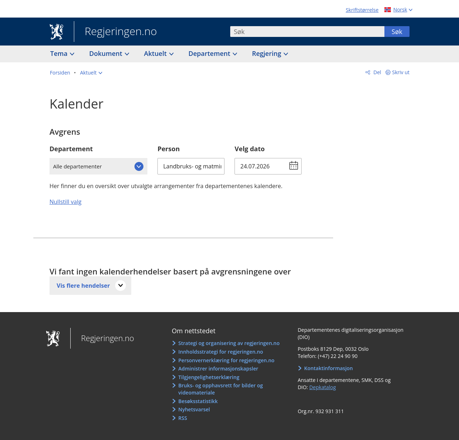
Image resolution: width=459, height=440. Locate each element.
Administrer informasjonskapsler (218, 368)
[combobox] (307, 31)
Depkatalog (322, 387)
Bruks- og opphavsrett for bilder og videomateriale (220, 389)
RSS (182, 418)
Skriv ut (401, 72)
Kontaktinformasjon (328, 368)
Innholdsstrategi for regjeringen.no (220, 351)
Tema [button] (59, 53)
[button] (91, 72)
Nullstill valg (65, 202)
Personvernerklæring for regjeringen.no (226, 360)
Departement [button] (210, 53)
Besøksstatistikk (198, 401)
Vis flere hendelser (83, 286)
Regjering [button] (267, 53)
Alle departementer (77, 166)
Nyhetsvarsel (194, 409)
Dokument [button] (106, 53)
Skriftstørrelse (362, 9)
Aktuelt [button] (156, 53)
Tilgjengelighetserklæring (208, 377)
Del (376, 72)
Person (168, 148)
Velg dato (250, 148)
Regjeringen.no (115, 32)
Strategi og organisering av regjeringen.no (229, 343)
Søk (397, 31)
